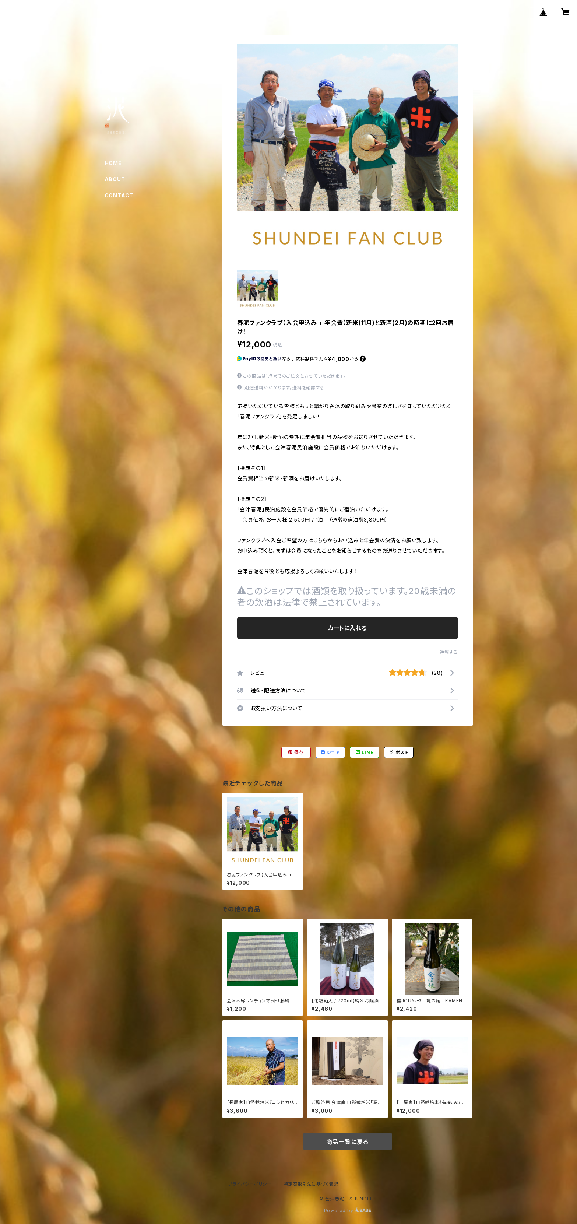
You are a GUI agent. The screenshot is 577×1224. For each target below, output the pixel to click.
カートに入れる (347, 628)
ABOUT (115, 179)
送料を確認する (308, 387)
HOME (113, 163)
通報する (449, 652)
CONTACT (119, 195)
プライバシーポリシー (250, 1184)
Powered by (347, 1210)
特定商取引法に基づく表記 (311, 1184)
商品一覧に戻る (347, 1142)
